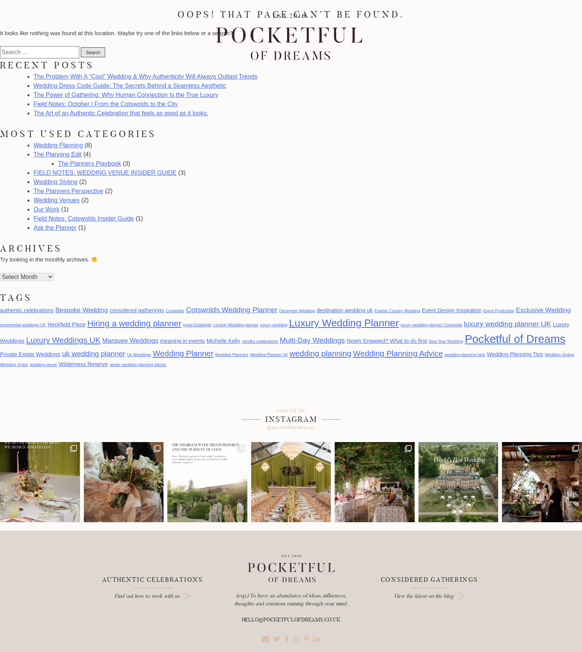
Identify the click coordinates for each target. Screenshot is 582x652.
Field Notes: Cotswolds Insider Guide (84, 218)
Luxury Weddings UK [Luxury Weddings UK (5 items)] (63, 340)
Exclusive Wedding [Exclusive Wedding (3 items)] (543, 310)
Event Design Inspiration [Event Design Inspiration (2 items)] (452, 310)
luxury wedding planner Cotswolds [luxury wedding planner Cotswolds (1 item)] (431, 325)
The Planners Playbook (89, 163)
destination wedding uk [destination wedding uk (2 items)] (345, 310)
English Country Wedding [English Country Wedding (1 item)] (397, 310)
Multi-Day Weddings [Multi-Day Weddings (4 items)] (312, 340)
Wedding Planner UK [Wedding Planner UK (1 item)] (269, 354)
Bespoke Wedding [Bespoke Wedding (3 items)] (81, 310)
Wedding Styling (55, 182)
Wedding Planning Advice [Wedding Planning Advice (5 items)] (398, 353)
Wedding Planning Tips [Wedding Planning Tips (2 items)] (515, 354)
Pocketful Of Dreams (289, 37)
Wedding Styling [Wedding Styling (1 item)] (559, 354)
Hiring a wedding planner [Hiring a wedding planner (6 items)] (134, 323)
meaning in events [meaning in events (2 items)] (182, 341)
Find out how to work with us (147, 595)
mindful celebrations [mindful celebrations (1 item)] (260, 341)
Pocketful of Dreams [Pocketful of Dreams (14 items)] (515, 338)
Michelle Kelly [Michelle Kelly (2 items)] (223, 341)
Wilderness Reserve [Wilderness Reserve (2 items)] (83, 364)
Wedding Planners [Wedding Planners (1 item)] (232, 354)
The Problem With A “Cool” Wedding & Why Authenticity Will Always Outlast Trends (145, 76)
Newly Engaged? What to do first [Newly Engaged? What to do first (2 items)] (386, 341)
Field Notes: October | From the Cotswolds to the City (106, 104)
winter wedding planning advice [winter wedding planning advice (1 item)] (138, 364)
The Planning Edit (58, 154)
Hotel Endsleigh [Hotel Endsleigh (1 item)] (197, 325)
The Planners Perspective (68, 191)
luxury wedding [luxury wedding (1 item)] (273, 325)
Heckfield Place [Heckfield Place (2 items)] (67, 324)
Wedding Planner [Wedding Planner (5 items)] (183, 353)
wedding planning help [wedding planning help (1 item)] (465, 354)
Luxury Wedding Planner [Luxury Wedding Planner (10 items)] (344, 323)
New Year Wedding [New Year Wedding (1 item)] (446, 341)
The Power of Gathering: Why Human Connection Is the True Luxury (126, 95)
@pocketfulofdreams (291, 427)
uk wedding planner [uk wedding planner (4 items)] (93, 354)
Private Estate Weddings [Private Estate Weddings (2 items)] (30, 354)
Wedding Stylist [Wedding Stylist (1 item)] (14, 364)
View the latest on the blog (424, 595)
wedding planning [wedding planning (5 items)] (320, 353)
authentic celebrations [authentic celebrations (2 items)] (27, 310)
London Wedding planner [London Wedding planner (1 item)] (235, 325)
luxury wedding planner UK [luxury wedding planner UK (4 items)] (507, 324)
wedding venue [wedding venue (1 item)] (43, 364)
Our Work (46, 209)
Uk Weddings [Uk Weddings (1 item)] (139, 354)
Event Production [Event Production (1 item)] (498, 310)
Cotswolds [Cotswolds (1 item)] (174, 310)
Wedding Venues (57, 200)
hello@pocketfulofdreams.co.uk (291, 619)
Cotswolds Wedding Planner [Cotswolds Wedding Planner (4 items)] (231, 310)
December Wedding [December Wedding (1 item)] (297, 310)
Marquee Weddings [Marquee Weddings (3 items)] (130, 340)
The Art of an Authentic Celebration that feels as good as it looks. (121, 113)
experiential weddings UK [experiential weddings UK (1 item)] (23, 325)
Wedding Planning (58, 145)
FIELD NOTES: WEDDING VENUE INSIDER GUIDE (105, 172)
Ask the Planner (55, 227)
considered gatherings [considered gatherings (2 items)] (136, 310)
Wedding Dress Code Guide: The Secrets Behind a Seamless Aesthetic (130, 85)
